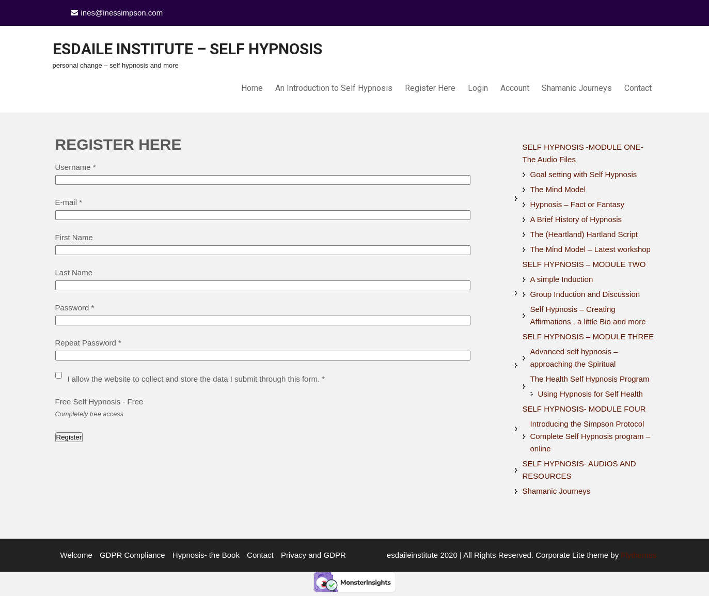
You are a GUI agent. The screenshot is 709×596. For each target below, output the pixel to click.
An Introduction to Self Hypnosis (333, 88)
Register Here (430, 88)
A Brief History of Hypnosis (576, 219)
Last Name (74, 272)
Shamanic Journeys (577, 88)
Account (514, 88)
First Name (74, 237)
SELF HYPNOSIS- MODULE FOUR (584, 408)
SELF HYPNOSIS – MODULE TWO (584, 264)
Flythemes (637, 555)
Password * (74, 307)
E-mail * (69, 202)
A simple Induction (561, 279)
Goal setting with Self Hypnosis (583, 174)
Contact (638, 88)
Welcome (76, 555)
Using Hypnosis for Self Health (590, 393)
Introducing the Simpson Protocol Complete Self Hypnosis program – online (590, 436)
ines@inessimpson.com (122, 12)
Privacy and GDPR (313, 555)
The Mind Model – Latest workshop (590, 249)
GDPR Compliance (132, 555)
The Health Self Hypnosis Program (590, 378)
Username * (75, 167)
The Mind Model (558, 189)
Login (478, 88)
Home (252, 88)
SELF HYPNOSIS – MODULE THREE (588, 336)
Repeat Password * (88, 342)
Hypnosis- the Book (206, 555)
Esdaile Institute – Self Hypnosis (187, 49)
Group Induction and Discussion (585, 294)
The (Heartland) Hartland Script (584, 234)
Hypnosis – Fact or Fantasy (577, 204)
